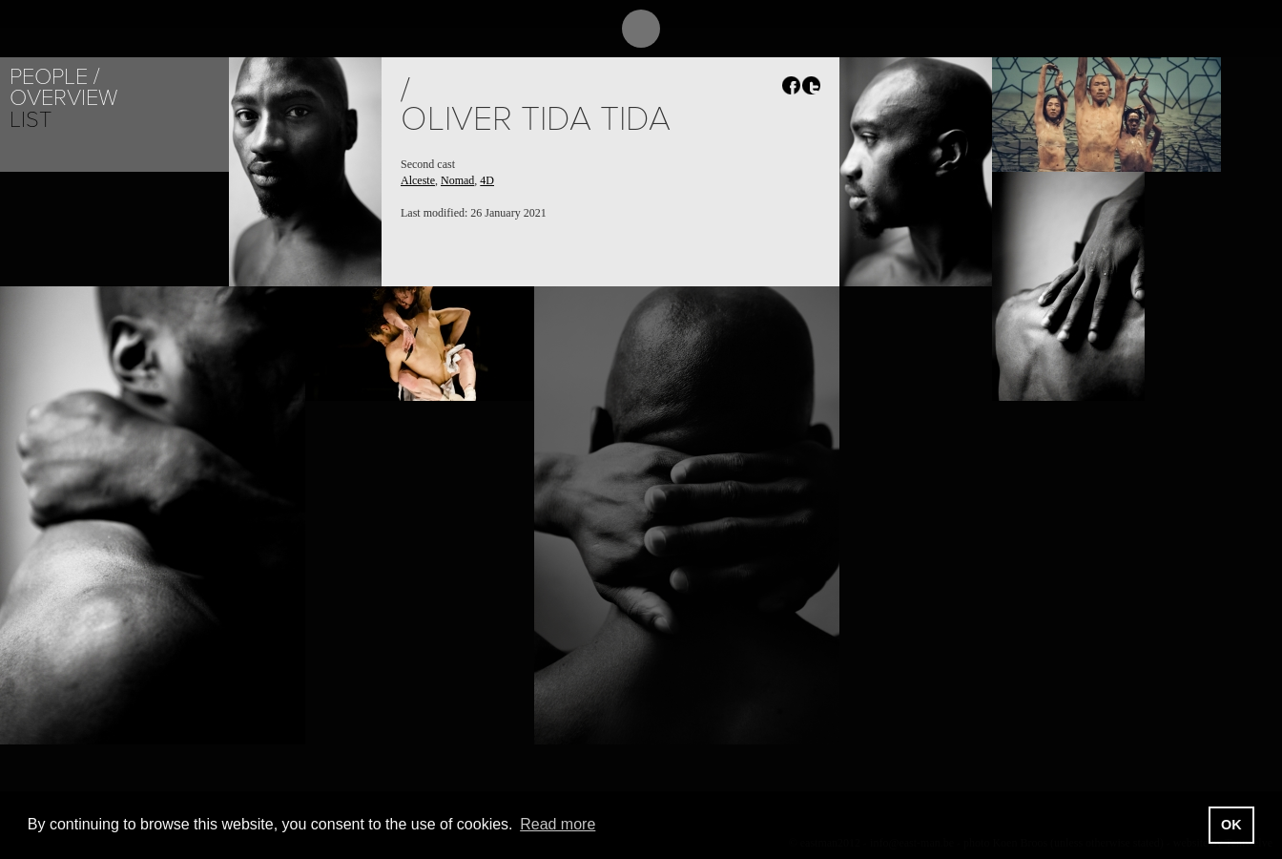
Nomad (457, 180)
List (31, 120)
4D (487, 180)
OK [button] (1231, 824)
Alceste (418, 180)
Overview (63, 98)
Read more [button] (557, 824)
